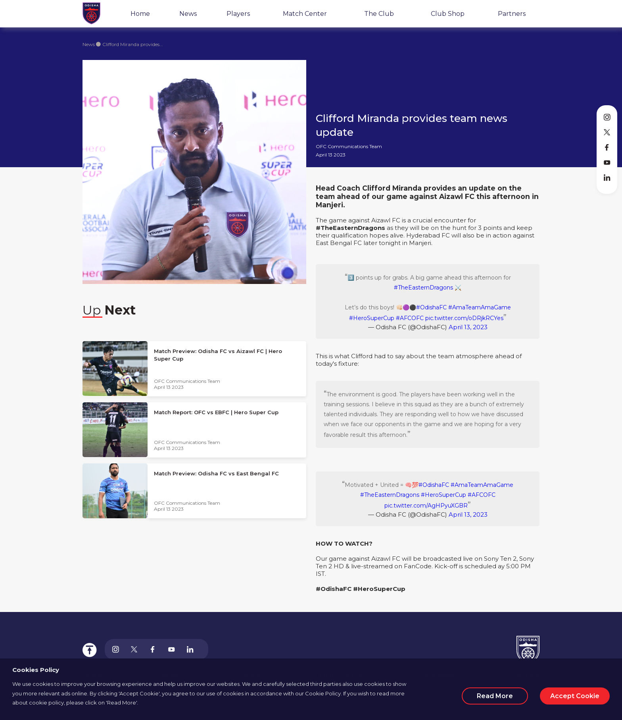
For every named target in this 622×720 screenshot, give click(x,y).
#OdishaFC (431, 307)
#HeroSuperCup (371, 318)
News (188, 13)
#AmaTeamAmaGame (479, 307)
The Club (379, 13)
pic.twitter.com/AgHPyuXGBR (426, 505)
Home (140, 13)
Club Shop (448, 13)
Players (238, 13)
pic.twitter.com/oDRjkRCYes (464, 318)
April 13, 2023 (468, 327)
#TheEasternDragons (423, 287)
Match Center (305, 13)
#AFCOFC (410, 318)
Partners (512, 13)
